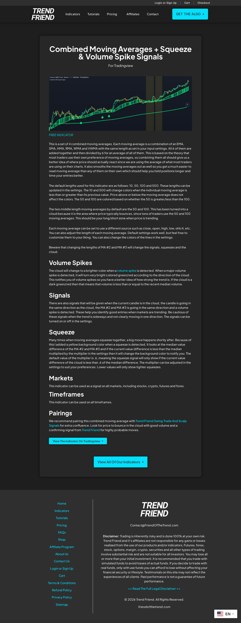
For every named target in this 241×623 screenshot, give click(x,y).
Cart (62, 576)
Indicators (73, 14)
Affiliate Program (62, 547)
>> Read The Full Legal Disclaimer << (154, 588)
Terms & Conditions (62, 583)
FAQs (62, 532)
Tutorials (93, 14)
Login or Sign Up (61, 568)
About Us (61, 554)
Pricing (113, 14)
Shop (62, 539)
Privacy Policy (62, 597)
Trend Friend (91, 430)
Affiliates (133, 14)
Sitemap (62, 604)
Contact (153, 14)
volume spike (126, 271)
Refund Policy (62, 590)
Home (61, 503)
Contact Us (62, 561)
